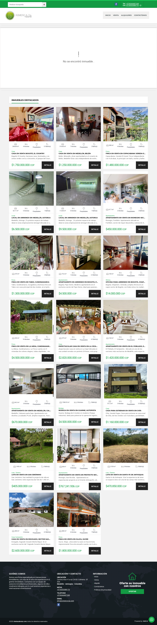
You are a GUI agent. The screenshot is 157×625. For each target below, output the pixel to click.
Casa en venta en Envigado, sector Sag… (31, 539)
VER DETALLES (31, 124)
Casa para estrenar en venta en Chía (123, 411)
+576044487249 (132, 4)
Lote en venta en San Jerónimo (26, 475)
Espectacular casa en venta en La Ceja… (78, 346)
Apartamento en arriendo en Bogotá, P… (78, 282)
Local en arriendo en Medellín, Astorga (31, 218)
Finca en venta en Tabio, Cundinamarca (30, 282)
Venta (116, 15)
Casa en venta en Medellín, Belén (75, 153)
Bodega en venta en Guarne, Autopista (77, 410)
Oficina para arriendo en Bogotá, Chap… (125, 282)
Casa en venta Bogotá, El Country (28, 153)
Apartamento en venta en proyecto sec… (78, 475)
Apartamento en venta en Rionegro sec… (125, 218)
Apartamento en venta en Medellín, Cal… (31, 411)
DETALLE (47, 165)
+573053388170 (132, 5)
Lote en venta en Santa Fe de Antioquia (125, 475)
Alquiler (97, 583)
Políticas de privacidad (102, 590)
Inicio (108, 15)
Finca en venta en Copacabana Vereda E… (125, 153)
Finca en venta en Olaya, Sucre (73, 539)
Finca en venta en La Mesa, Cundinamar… (31, 346)
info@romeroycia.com (65, 601)
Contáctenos (140, 15)
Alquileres (126, 15)
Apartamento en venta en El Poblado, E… (125, 346)
